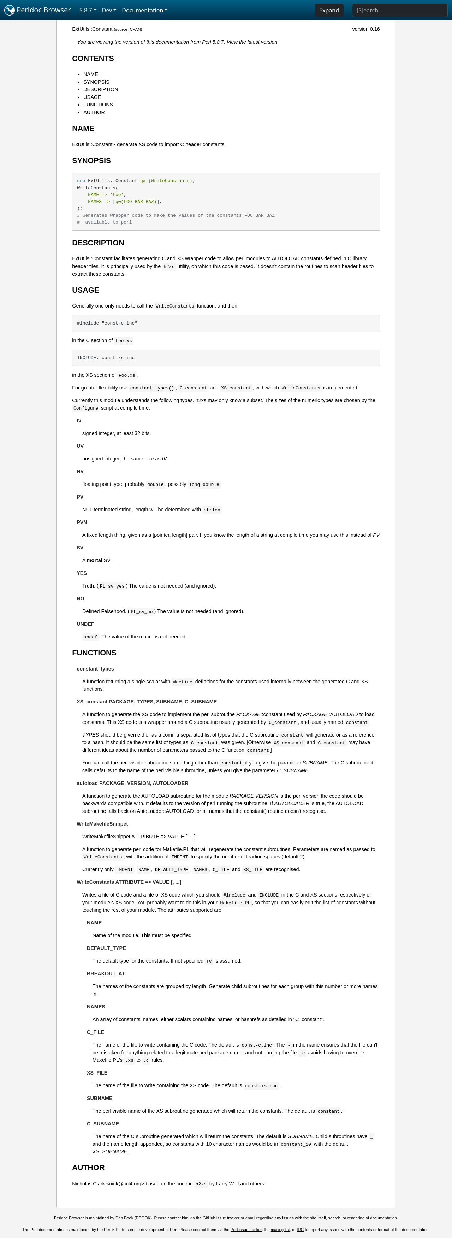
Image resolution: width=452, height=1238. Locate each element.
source (121, 29)
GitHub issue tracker (221, 1218)
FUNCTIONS (98, 104)
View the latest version (252, 42)
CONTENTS (93, 58)
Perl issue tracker (246, 1229)
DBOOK (143, 1218)
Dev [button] (107, 10)
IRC (300, 1229)
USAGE (92, 97)
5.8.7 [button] (85, 10)
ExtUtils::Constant (92, 29)
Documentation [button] (142, 10)
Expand (329, 10)
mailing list (280, 1229)
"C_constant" (308, 1019)
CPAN (135, 29)
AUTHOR (94, 112)
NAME (90, 74)
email (250, 1218)
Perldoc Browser (37, 10)
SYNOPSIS (96, 82)
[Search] (400, 10)
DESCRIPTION (100, 89)
